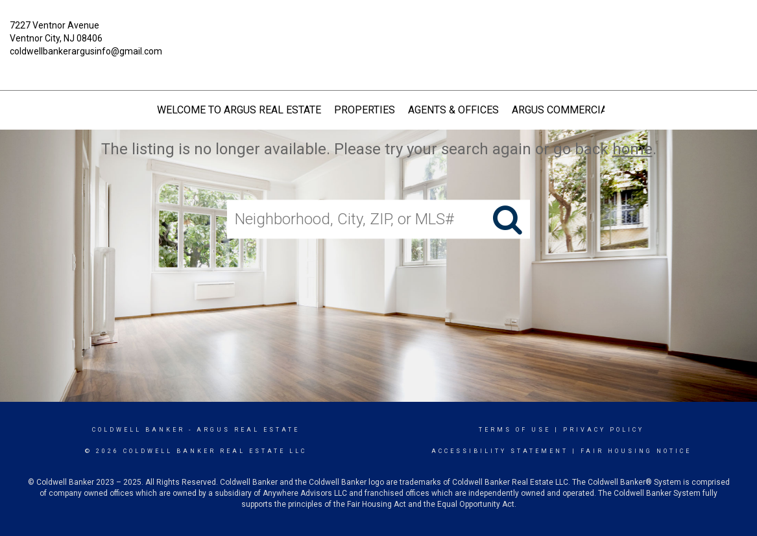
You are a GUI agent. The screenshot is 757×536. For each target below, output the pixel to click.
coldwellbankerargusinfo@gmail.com (86, 51)
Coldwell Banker (138, 429)
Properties (364, 110)
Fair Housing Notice (636, 451)
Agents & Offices (453, 110)
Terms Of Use (515, 429)
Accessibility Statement (499, 451)
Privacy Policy (603, 429)
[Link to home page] (378, 35)
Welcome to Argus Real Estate (239, 110)
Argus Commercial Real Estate (595, 110)
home (632, 149)
